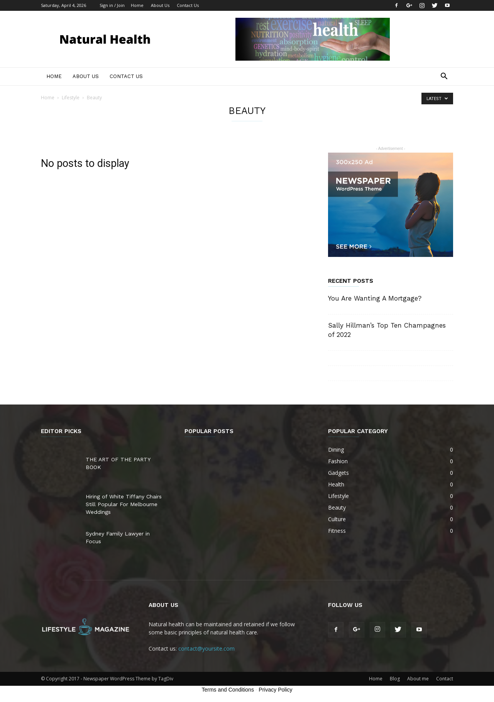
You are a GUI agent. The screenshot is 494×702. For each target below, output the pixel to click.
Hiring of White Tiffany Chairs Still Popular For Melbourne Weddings (124, 504)
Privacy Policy (275, 690)
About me (418, 678)
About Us (160, 5)
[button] (444, 77)
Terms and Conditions (228, 690)
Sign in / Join (112, 5)
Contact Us (188, 5)
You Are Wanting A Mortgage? (374, 298)
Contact (444, 678)
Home (137, 5)
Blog (395, 678)
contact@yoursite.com (206, 648)
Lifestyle (71, 97)
